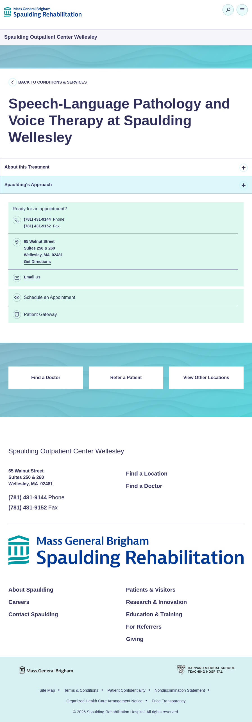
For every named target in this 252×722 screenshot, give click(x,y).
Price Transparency (169, 701)
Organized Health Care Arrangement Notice (105, 701)
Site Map (47, 690)
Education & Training (154, 614)
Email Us (32, 277)
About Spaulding (30, 590)
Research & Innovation (156, 602)
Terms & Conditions (81, 690)
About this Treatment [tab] (126, 167)
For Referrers (144, 627)
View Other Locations (206, 377)
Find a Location (147, 473)
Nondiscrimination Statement (180, 690)
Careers (18, 602)
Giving (135, 639)
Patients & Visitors (151, 590)
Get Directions (37, 261)
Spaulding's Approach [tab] (126, 185)
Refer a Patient (126, 377)
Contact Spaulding (33, 614)
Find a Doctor (45, 377)
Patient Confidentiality (126, 690)
